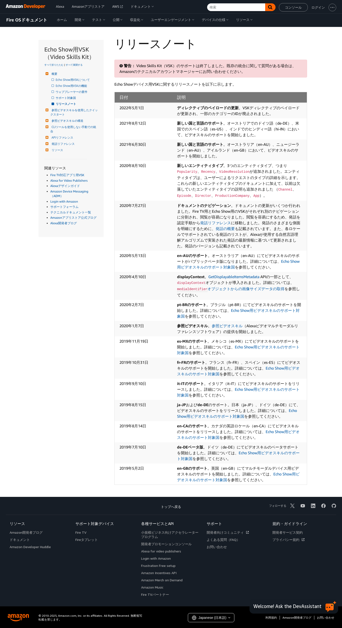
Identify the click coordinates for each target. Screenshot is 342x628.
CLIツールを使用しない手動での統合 (73, 129)
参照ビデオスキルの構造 (66, 121)
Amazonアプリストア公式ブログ (73, 217)
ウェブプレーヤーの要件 (71, 92)
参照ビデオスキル (227, 325)
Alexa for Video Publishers (69, 180)
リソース (56, 150)
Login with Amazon (64, 201)
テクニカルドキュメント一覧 (70, 212)
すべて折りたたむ (54, 64)
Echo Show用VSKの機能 (71, 86)
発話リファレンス (62, 144)
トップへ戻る (171, 507)
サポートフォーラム (64, 207)
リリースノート (66, 104)
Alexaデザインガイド (65, 186)
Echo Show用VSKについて (73, 80)
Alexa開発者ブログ (63, 223)
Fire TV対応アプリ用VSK (67, 175)
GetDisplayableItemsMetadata (233, 276)
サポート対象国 (66, 98)
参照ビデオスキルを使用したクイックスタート (74, 112)
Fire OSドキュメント (26, 20)
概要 (53, 74)
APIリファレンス (61, 137)
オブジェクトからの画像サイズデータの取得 (230, 288)
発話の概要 (225, 228)
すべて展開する (74, 64)
